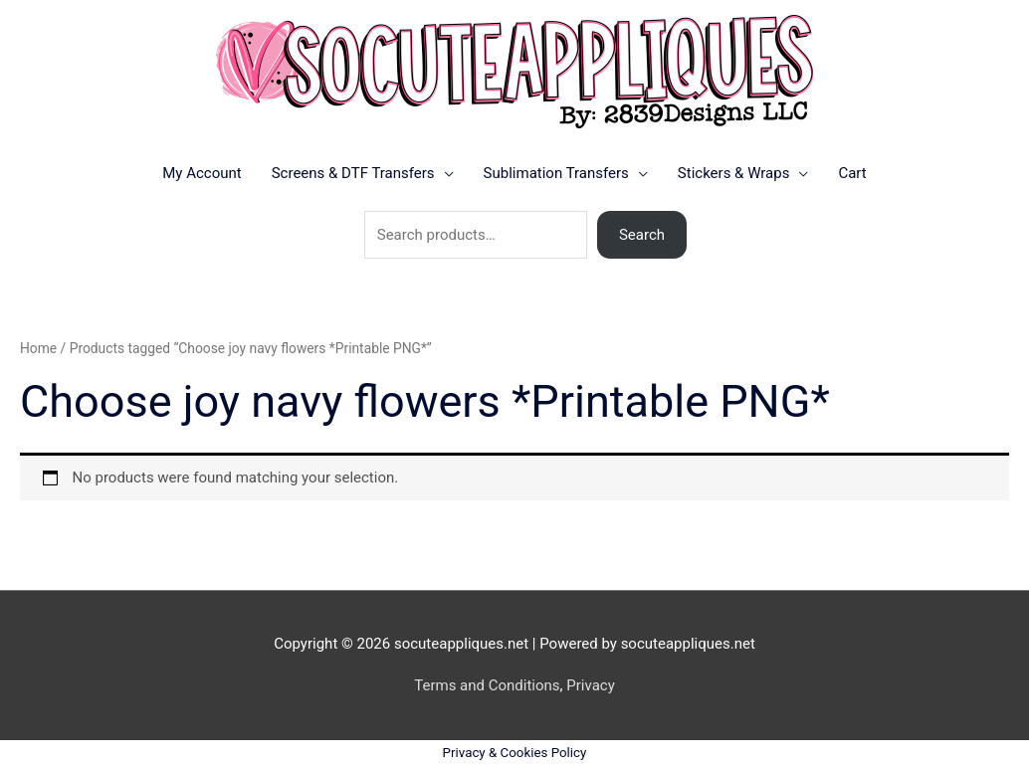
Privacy (590, 685)
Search (642, 235)
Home (38, 348)
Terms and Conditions (486, 685)
